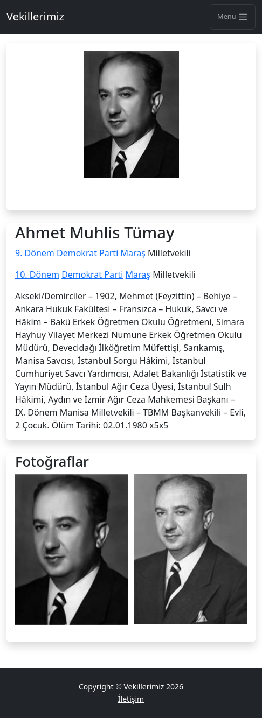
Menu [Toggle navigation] (232, 16)
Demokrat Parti (87, 253)
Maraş (132, 253)
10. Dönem (37, 274)
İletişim (131, 699)
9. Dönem (34, 253)
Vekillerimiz (35, 16)
